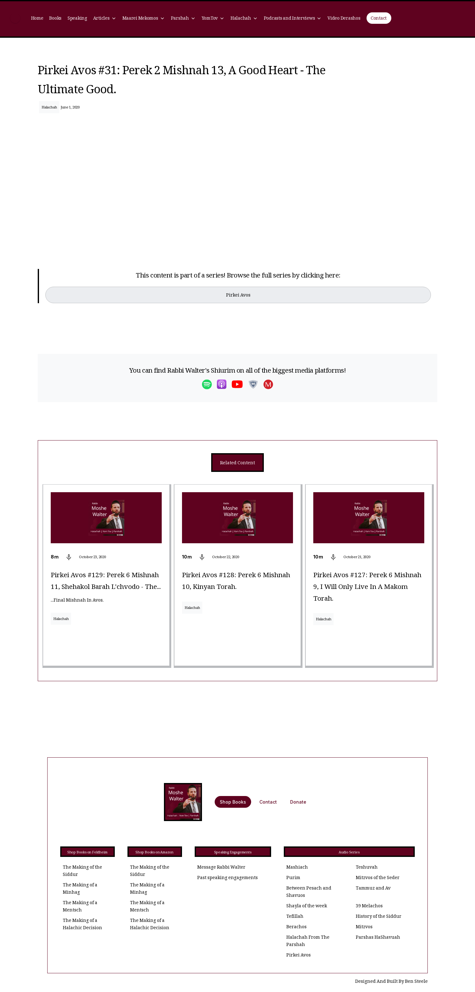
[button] (104, 18)
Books (55, 19)
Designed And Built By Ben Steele (391, 982)
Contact (379, 19)
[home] (15, 19)
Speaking (77, 19)
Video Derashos (344, 19)
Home (37, 19)
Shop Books (233, 802)
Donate (298, 802)
